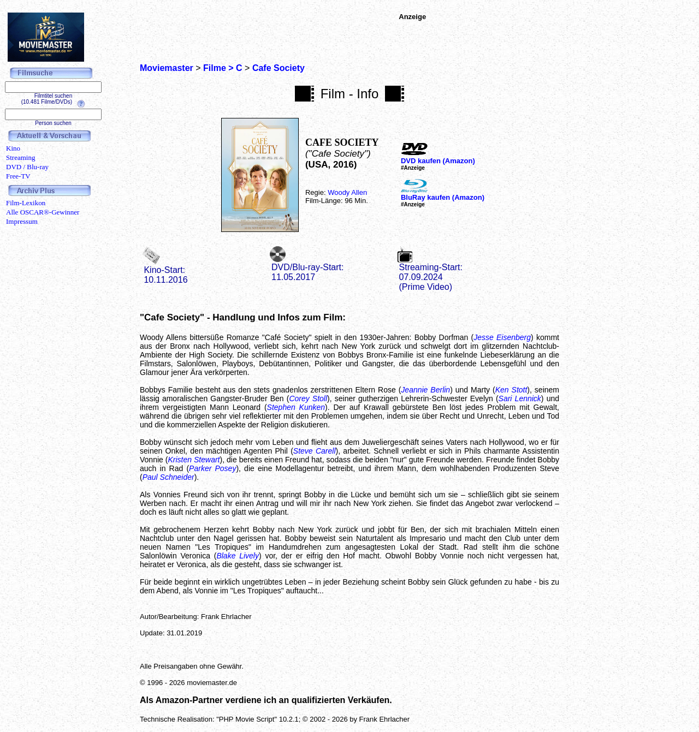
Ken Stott (511, 389)
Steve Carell (314, 451)
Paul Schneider (168, 477)
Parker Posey (212, 468)
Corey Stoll (308, 398)
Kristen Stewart (194, 459)
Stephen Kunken (296, 407)
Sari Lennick (520, 398)
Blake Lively (237, 555)
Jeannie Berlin (425, 389)
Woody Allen (347, 192)
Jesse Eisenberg (502, 337)
